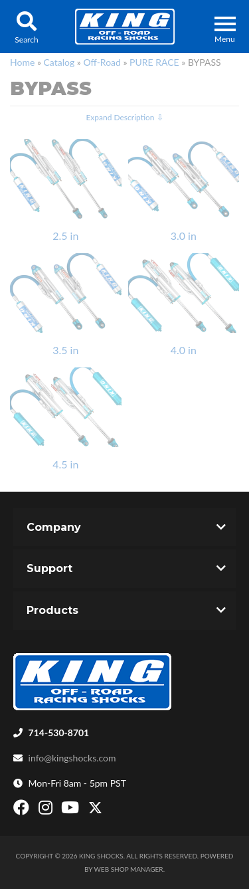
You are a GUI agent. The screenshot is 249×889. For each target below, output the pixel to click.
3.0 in (184, 235)
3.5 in (65, 350)
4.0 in (184, 350)
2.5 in (65, 235)
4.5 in (65, 464)
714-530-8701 (59, 732)
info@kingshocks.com (72, 757)
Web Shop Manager (128, 869)
